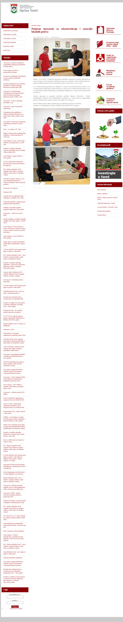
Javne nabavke (101, 190)
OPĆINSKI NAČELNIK (12, 18)
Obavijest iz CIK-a (9, 329)
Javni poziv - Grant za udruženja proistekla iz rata (12, 101)
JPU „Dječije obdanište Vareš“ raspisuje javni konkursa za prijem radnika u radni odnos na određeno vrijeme (13, 509)
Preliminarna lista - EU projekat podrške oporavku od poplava (12, 311)
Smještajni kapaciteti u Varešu (106, 203)
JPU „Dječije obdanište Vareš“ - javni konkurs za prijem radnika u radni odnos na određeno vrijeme (14, 546)
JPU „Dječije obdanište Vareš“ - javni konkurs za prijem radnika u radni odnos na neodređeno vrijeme (14, 257)
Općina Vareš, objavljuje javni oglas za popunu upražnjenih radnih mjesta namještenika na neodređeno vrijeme (14, 426)
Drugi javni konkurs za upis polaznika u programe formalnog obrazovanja (14, 501)
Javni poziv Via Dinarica (10, 188)
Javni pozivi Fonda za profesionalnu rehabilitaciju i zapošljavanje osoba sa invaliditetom (14, 466)
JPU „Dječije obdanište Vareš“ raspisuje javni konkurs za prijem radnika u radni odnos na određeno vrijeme (13, 172)
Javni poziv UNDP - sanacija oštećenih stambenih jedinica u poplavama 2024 (12, 495)
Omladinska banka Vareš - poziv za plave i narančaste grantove (13, 292)
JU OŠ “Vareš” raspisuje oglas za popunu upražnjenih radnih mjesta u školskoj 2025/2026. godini (14, 318)
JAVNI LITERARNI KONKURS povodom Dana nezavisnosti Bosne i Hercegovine (14, 163)
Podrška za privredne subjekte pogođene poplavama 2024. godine (13, 208)
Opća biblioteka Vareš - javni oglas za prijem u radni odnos (14, 553)
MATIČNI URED (91, 18)
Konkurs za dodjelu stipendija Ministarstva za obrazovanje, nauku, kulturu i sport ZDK (14, 434)
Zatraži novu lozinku (16, 609)
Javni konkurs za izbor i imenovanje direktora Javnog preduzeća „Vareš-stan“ (14, 142)
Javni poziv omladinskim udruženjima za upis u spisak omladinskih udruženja (14, 78)
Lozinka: (15, 600)
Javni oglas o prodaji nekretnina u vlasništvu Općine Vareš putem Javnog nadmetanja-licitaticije (13, 563)
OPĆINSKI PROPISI (72, 18)
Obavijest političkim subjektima (12, 558)
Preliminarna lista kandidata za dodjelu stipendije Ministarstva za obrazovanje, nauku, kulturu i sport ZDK (13, 115)
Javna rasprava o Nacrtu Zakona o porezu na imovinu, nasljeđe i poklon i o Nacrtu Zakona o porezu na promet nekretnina (14, 229)
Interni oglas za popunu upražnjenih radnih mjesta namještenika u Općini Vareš (14, 243)
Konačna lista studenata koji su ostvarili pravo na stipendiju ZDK (13, 298)
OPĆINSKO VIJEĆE (53, 18)
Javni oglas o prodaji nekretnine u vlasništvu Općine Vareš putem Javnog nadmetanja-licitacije (13, 371)
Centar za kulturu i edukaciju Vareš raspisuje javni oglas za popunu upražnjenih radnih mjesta (13, 348)
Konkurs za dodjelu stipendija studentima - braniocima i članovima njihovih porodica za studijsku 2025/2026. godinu (14, 265)
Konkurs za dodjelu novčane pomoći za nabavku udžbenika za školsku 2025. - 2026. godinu (14, 304)
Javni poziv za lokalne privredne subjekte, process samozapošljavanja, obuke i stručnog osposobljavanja (14, 487)
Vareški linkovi (101, 215)
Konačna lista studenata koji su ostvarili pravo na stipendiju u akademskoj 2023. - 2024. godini (13, 571)
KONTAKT (106, 18)
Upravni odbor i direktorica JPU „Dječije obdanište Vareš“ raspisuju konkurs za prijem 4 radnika (13, 274)
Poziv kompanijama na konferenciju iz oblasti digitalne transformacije (14, 473)
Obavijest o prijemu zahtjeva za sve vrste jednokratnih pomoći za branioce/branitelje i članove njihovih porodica (14, 181)
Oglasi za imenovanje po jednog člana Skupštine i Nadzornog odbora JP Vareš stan (14, 135)
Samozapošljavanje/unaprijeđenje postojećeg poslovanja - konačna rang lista (14, 525)
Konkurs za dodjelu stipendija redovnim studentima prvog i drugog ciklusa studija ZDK (14, 150)
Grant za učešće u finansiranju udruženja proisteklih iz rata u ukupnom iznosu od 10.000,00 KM (13, 405)
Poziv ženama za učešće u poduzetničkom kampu (11, 71)
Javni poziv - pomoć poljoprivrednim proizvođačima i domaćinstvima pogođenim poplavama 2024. (14, 379)
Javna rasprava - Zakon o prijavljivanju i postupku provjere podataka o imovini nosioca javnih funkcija (13, 537)
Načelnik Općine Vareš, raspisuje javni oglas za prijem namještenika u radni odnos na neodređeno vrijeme (14, 341)
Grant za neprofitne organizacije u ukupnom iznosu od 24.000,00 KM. (13, 399)
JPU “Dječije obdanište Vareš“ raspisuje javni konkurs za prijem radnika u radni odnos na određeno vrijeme (13, 448)
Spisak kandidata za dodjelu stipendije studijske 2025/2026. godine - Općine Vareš (14, 221)
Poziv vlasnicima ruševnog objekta (13, 531)
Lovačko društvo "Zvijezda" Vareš (107, 207)
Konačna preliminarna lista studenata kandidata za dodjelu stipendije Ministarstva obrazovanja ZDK (14, 85)
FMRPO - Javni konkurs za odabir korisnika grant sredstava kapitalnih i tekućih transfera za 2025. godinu (14, 419)
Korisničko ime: (14, 594)
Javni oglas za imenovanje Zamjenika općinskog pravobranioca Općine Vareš (14, 123)
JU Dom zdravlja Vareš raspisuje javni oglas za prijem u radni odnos (14, 250)
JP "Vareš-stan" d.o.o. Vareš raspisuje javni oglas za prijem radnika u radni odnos (14, 517)
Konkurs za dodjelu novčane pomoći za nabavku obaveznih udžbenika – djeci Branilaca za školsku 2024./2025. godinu (14, 579)
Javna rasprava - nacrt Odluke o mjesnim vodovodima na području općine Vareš (13, 386)
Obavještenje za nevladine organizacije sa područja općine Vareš (14, 334)
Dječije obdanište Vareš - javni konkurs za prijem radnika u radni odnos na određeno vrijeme (13, 479)
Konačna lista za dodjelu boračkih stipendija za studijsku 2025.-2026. (13, 197)
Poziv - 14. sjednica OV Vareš (12, 129)
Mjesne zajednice (102, 193)
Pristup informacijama (103, 211)
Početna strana (36, 25)
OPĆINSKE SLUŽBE (33, 18)
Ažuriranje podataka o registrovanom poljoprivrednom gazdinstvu (14, 202)
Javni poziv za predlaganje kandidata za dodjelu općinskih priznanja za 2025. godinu (14, 356)
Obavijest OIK (7, 192)
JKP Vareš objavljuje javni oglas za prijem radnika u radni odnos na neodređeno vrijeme (13, 363)
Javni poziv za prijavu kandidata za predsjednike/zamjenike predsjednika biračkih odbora (14, 64)
